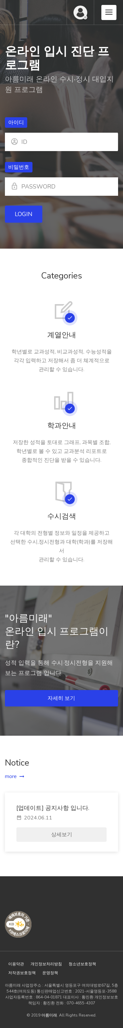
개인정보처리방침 (46, 964)
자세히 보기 (62, 698)
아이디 (16, 122)
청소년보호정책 (82, 964)
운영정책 (50, 972)
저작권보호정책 (22, 972)
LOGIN (23, 214)
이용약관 (16, 964)
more (11, 776)
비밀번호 (18, 167)
